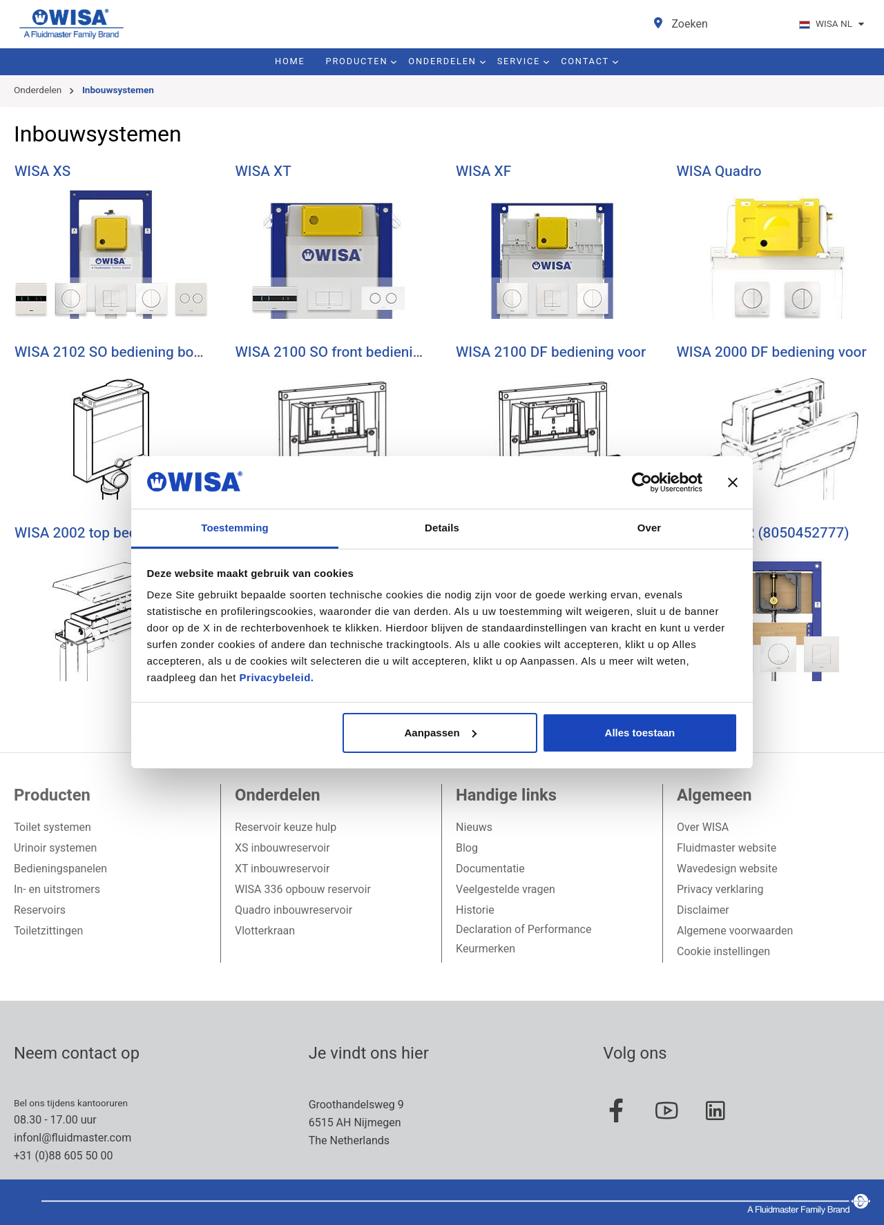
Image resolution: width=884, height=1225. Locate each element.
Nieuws (474, 827)
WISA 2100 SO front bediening (332, 352)
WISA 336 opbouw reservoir (303, 889)
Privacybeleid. (277, 677)
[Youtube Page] (673, 1118)
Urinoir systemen (55, 848)
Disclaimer (703, 910)
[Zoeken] (689, 24)
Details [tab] (442, 527)
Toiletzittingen (48, 931)
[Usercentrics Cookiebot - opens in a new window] (642, 482)
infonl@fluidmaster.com (72, 1138)
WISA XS (42, 171)
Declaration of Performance (523, 929)
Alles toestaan (640, 732)
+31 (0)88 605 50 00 (63, 1156)
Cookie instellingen (723, 951)
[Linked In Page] (722, 1118)
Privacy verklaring (720, 889)
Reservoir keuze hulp (285, 827)
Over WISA (703, 827)
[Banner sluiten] (733, 482)
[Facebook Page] (623, 1118)
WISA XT (263, 171)
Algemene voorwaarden (735, 931)
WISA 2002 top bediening (95, 533)
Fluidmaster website (726, 848)
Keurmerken (485, 949)
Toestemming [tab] (235, 527)
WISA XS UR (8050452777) (763, 533)
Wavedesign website (727, 869)
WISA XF (483, 171)
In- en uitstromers (57, 889)
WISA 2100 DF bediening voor (551, 352)
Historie (475, 910)
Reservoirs (40, 910)
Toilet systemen (52, 827)
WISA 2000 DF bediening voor (772, 352)
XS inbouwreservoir (282, 848)
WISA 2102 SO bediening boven (115, 352)
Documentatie (490, 869)
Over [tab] (649, 527)
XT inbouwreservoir (282, 869)
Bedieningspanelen (60, 869)
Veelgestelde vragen (505, 889)
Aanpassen (441, 732)
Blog (467, 848)
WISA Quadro (719, 171)
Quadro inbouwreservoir (293, 910)
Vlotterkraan (265, 931)
